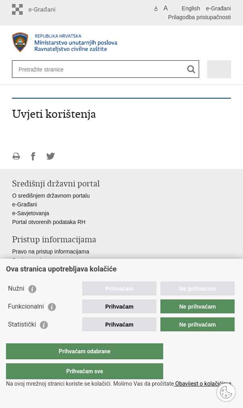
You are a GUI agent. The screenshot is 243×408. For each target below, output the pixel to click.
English (191, 8)
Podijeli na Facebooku (33, 156)
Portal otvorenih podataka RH (48, 222)
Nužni (16, 304)
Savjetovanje (28, 260)
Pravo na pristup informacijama (50, 251)
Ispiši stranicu (16, 156)
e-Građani (218, 8)
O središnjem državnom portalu (51, 195)
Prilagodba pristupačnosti (199, 17)
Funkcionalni (26, 322)
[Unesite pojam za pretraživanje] (47, 69)
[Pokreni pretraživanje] (191, 69)
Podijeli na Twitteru (50, 156)
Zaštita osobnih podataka (43, 269)
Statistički (22, 340)
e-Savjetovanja (30, 213)
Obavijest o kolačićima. (203, 383)
